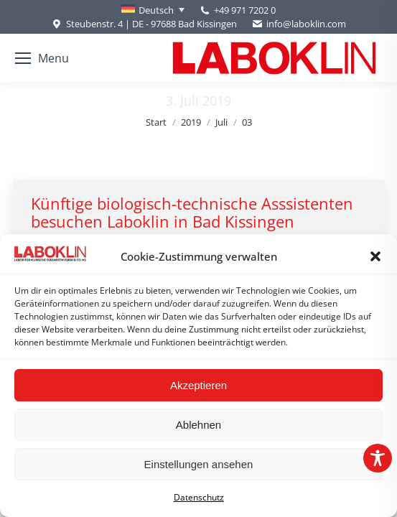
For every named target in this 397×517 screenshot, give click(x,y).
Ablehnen (198, 425)
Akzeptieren (198, 385)
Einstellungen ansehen (198, 464)
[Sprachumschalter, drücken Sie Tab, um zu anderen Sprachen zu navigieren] (153, 10)
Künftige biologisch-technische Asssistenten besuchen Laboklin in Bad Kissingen (192, 212)
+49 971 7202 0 (245, 10)
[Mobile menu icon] (42, 58)
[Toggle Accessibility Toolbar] (377, 458)
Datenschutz (199, 497)
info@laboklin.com (298, 24)
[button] (375, 256)
